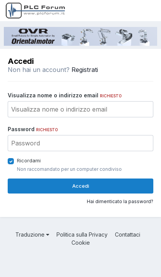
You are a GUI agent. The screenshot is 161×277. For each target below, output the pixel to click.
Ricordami (29, 160)
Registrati (84, 69)
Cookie (80, 242)
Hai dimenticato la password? (120, 201)
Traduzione (32, 234)
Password (33, 129)
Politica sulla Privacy (82, 234)
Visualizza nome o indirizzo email (65, 95)
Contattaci (127, 234)
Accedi (80, 186)
